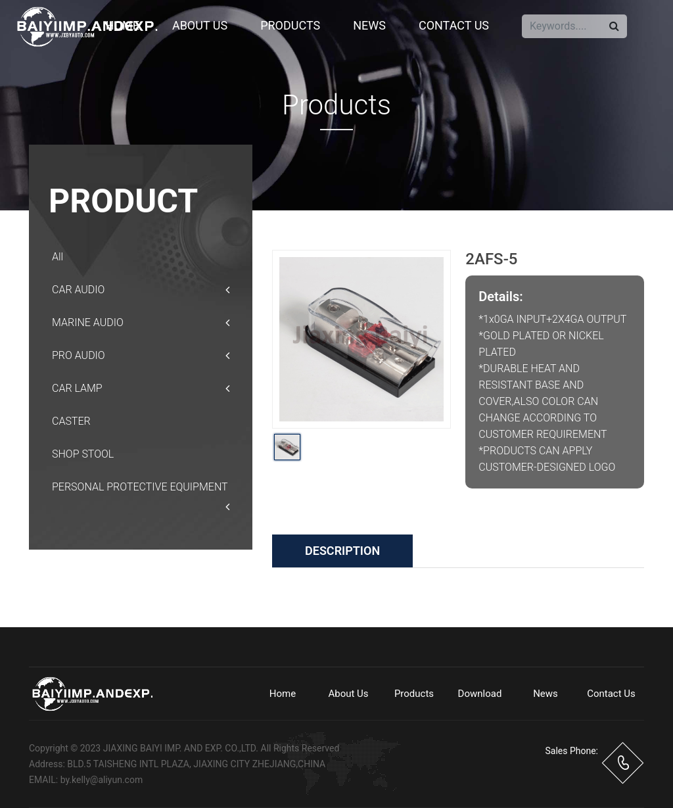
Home (122, 25)
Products (290, 25)
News (369, 25)
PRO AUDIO (140, 356)
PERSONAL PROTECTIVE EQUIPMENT (140, 492)
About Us (199, 25)
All (57, 256)
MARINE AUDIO (140, 323)
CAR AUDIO (140, 290)
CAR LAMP (140, 388)
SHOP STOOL (83, 454)
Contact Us (454, 25)
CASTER (71, 421)
